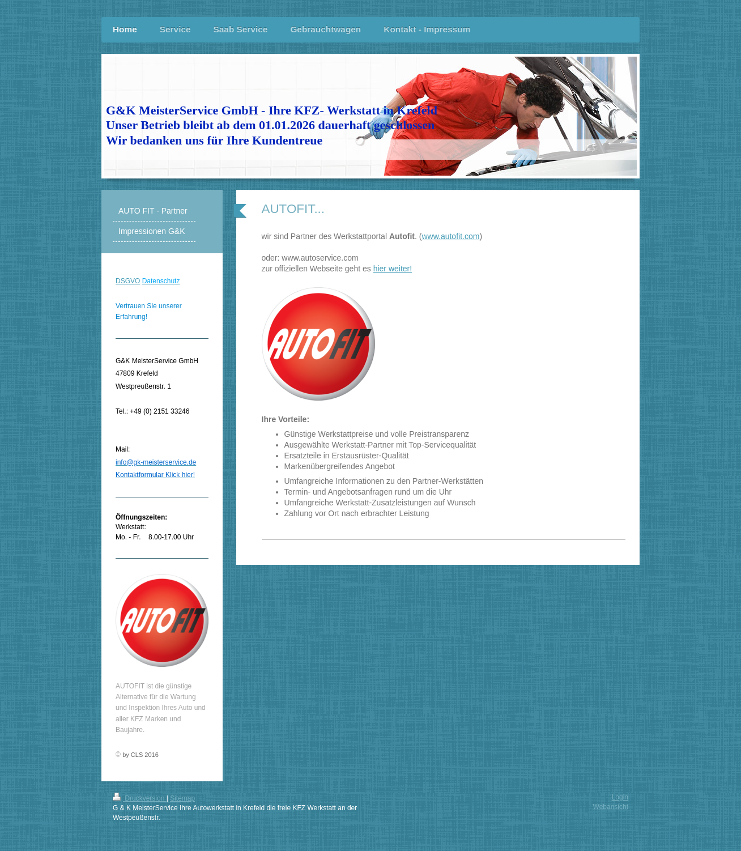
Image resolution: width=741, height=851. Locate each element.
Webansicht (610, 807)
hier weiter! (392, 268)
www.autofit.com (450, 236)
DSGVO (128, 281)
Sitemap (182, 798)
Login (620, 797)
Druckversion (140, 798)
